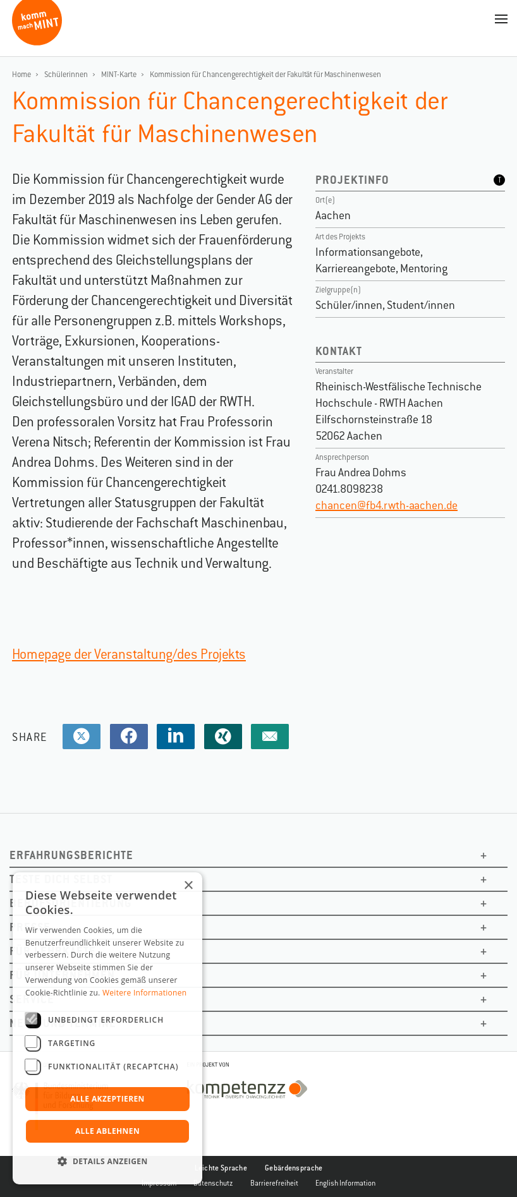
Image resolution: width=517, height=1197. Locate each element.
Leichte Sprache (221, 1168)
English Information (345, 1183)
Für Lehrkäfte (52, 951)
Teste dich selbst (61, 879)
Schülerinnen (66, 74)
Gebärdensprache (294, 1168)
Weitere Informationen (144, 992)
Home (21, 74)
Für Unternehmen (62, 975)
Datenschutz (213, 1183)
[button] (107, 1162)
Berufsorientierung (70, 903)
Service (31, 999)
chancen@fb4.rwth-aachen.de (386, 505)
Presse (30, 927)
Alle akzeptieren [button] (107, 1098)
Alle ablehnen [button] (107, 1131)
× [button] (188, 886)
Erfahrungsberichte (71, 855)
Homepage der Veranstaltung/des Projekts (129, 654)
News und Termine (62, 1023)
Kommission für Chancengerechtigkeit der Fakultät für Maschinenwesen (265, 74)
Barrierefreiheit (274, 1183)
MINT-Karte (119, 74)
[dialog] (107, 1028)
